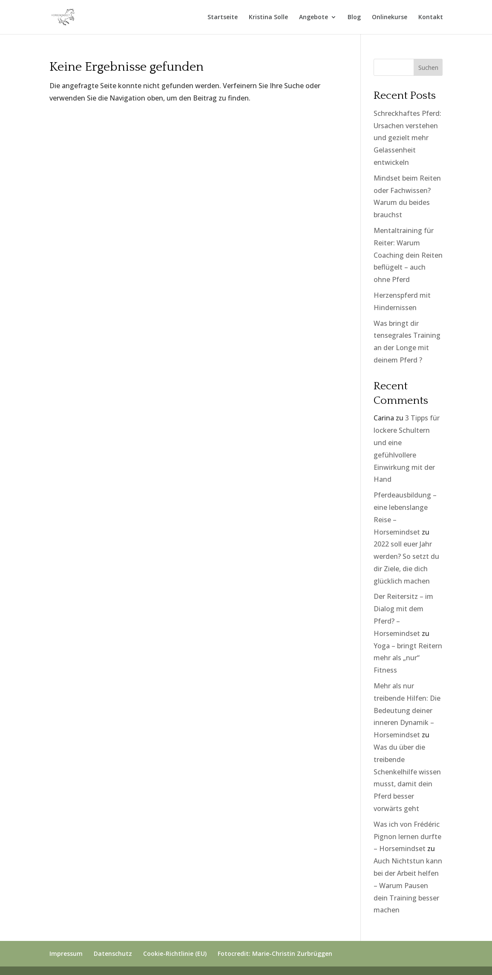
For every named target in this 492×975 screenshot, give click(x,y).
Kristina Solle (268, 17)
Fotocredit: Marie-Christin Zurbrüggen (275, 953)
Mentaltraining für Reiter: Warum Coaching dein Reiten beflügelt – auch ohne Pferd (408, 255)
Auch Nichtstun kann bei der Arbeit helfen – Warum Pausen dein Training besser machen (408, 885)
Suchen (428, 67)
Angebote (313, 17)
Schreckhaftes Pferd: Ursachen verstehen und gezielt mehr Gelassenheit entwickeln (407, 138)
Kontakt (430, 17)
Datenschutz (113, 953)
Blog (354, 17)
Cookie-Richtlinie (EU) (175, 953)
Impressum (66, 953)
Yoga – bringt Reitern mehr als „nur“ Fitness (408, 658)
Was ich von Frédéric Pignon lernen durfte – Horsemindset (407, 837)
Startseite (222, 17)
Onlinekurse (389, 17)
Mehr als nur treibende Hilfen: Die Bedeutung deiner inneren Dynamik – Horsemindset (407, 710)
